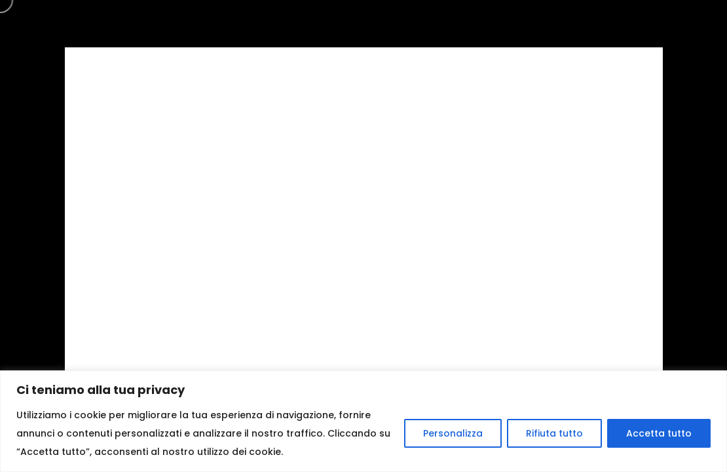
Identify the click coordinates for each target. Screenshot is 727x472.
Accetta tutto (659, 433)
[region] (363, 421)
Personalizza (453, 433)
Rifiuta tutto (554, 433)
